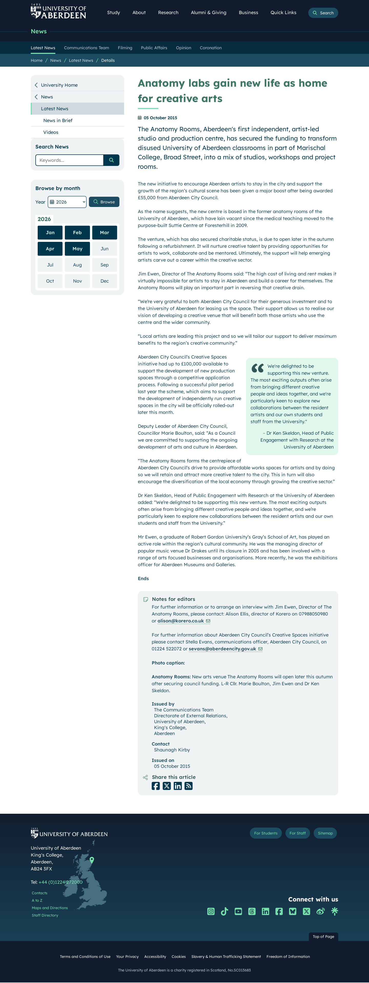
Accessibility (155, 957)
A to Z (37, 901)
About (141, 12)
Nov (81, 281)
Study (116, 12)
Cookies (179, 957)
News (39, 31)
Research (171, 12)
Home (37, 60)
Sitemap (323, 834)
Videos (50, 133)
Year (40, 202)
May (78, 249)
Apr (50, 249)
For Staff (290, 834)
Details (108, 60)
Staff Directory (45, 916)
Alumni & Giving (211, 12)
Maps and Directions (50, 908)
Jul (55, 265)
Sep (108, 265)
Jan (50, 233)
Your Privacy (127, 957)
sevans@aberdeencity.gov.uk (222, 649)
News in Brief (58, 121)
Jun (108, 249)
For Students (252, 834)
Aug (81, 265)
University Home (59, 85)
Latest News (81, 60)
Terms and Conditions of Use (85, 957)
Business (251, 12)
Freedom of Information (288, 957)
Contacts (39, 893)
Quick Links (286, 12)
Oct (54, 281)
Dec (108, 281)
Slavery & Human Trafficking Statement (226, 957)
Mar (104, 233)
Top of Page (323, 937)
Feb (77, 233)
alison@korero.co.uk (181, 621)
